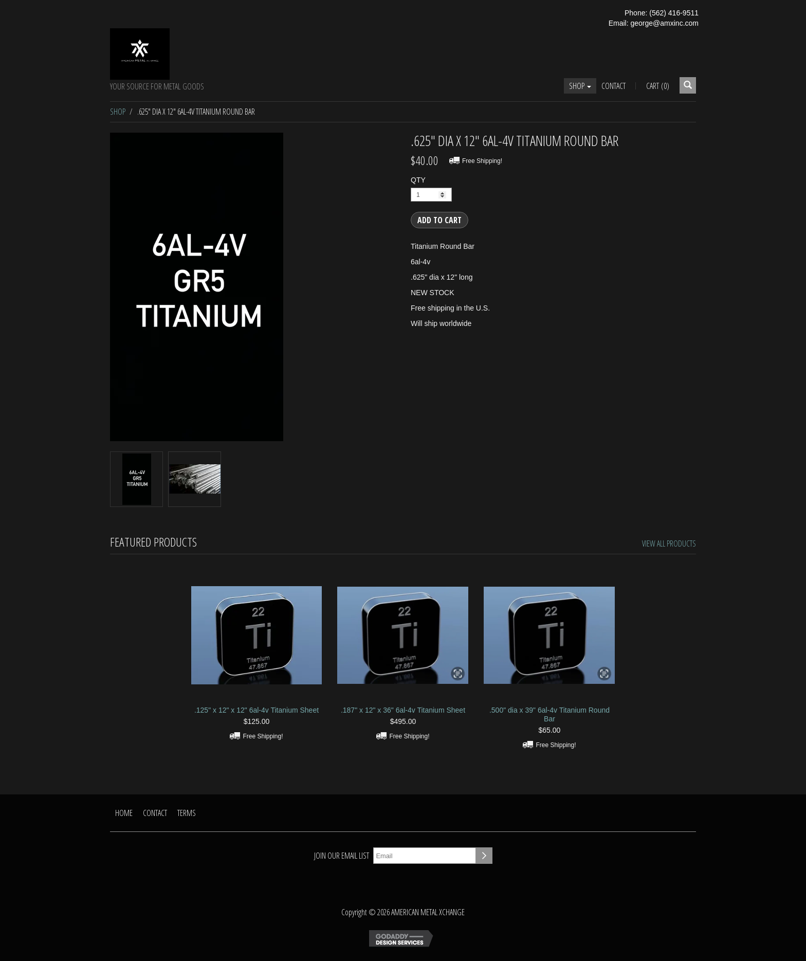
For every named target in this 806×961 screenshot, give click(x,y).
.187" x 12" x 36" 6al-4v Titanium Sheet (403, 710)
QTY (418, 180)
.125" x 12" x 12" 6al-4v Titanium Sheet (256, 710)
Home (124, 813)
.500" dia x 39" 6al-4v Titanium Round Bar (549, 714)
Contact (613, 86)
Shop (580, 86)
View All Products (669, 543)
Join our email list (341, 855)
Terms (186, 813)
